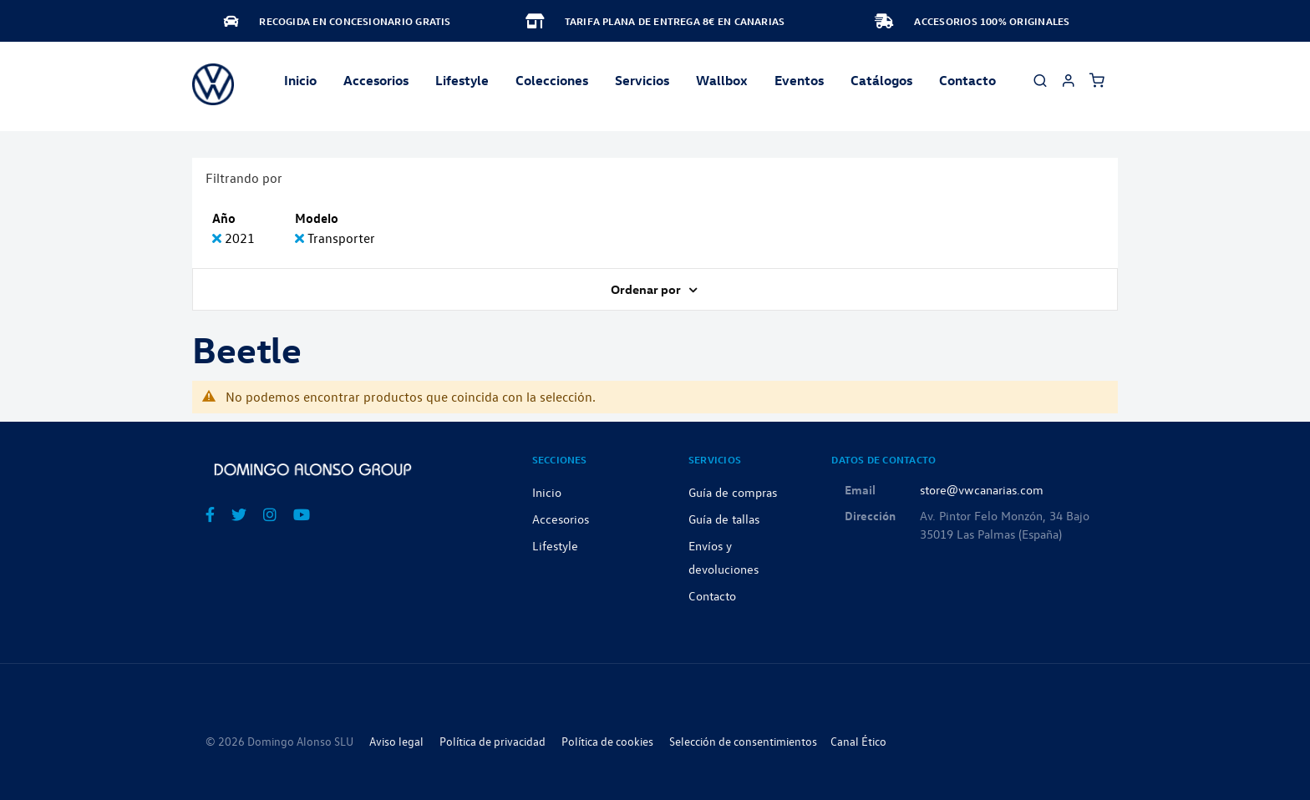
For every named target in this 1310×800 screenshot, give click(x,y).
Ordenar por (647, 288)
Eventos (799, 80)
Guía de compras (732, 491)
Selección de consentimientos (743, 741)
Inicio (300, 80)
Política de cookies (607, 741)
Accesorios (560, 518)
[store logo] (213, 84)
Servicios (642, 80)
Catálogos (881, 80)
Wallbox (722, 80)
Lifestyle (462, 80)
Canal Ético (858, 741)
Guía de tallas (723, 518)
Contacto (967, 80)
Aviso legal (396, 741)
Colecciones (551, 80)
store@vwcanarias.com (981, 489)
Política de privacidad (492, 741)
